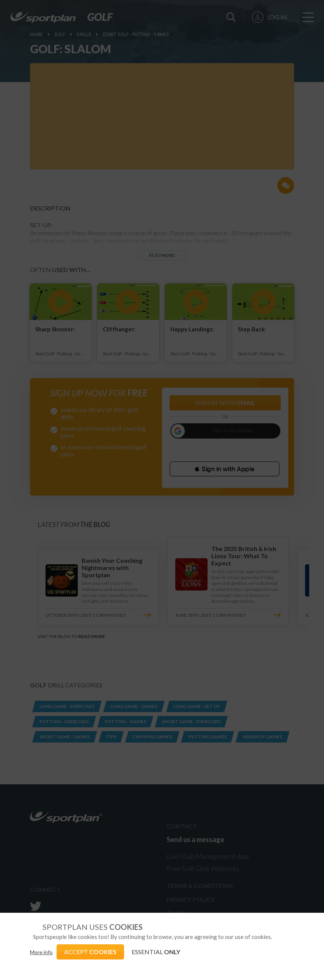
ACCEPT (90, 951)
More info (41, 952)
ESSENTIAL (156, 951)
